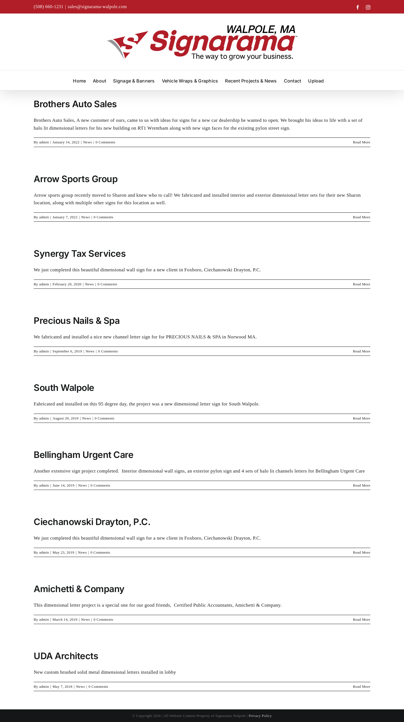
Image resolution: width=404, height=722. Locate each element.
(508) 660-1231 (48, 6)
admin (44, 142)
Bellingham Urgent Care (83, 454)
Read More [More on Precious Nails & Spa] (361, 351)
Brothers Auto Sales (75, 103)
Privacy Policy (260, 716)
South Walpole (64, 387)
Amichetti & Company (79, 588)
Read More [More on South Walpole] (361, 418)
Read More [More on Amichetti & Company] (361, 619)
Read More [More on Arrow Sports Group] (361, 217)
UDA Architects (66, 655)
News (87, 142)
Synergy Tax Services (80, 253)
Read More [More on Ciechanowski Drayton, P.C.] (361, 552)
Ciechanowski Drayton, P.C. (93, 521)
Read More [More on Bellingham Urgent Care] (361, 485)
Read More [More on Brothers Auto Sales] (361, 142)
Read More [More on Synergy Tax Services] (361, 284)
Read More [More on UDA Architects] (361, 686)
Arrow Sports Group (76, 178)
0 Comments (105, 142)
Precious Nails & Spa (77, 320)
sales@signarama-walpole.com (97, 6)
